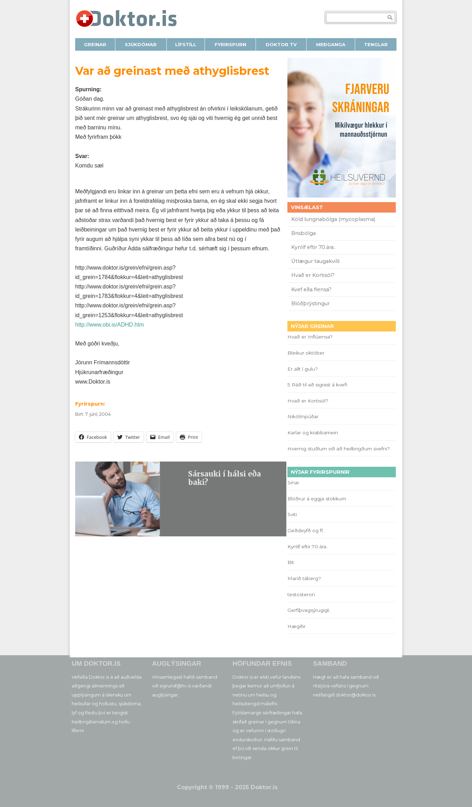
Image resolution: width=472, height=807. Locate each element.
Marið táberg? (304, 578)
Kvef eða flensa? (311, 289)
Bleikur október (305, 353)
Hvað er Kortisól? (313, 275)
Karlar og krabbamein (312, 432)
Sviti (292, 514)
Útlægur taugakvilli (315, 261)
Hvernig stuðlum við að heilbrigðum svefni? (338, 448)
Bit (290, 562)
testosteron (301, 594)
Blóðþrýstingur (310, 303)
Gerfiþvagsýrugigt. (308, 610)
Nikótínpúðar (303, 416)
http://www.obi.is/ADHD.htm (109, 325)
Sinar (293, 482)
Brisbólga (303, 233)
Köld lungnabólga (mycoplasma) (333, 219)
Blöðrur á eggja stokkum (316, 498)
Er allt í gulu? (303, 369)
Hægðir (296, 626)
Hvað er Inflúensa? (309, 337)
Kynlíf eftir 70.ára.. (313, 247)
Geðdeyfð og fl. (305, 530)
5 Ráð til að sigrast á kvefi (318, 384)
